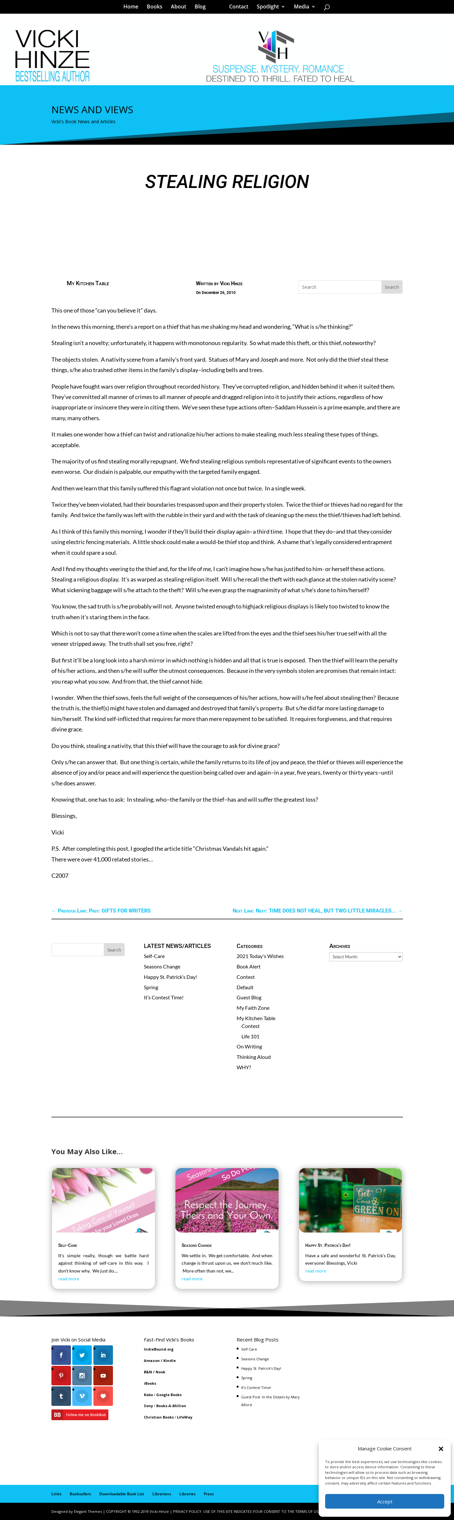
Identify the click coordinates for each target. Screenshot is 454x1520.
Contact (236, 8)
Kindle (169, 1360)
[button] (441, 1449)
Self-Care (154, 956)
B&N (148, 1371)
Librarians (161, 1494)
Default (245, 987)
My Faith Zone (253, 1008)
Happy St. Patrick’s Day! (170, 977)
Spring (151, 987)
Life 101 (250, 1036)
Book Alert (249, 966)
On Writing (249, 1046)
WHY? (244, 1067)
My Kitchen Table (88, 283)
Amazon (152, 1360)
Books (157, 8)
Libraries (187, 1494)
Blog (202, 8)
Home (133, 8)
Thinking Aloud (254, 1057)
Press (209, 1494)
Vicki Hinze (231, 283)
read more (68, 1278)
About (180, 8)
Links (56, 1494)
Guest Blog (249, 997)
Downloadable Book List (121, 1494)
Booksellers (80, 1494)
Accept (384, 1501)
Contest (246, 977)
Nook (160, 1371)
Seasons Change (162, 966)
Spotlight (266, 8)
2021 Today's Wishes (260, 956)
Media (299, 8)
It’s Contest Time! (164, 997)
